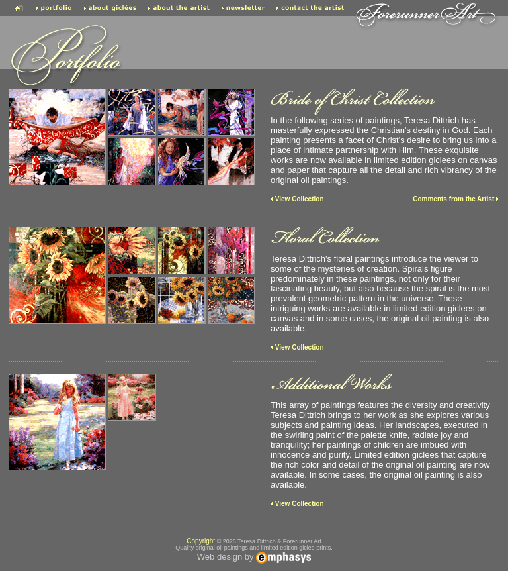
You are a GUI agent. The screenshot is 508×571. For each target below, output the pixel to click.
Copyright (201, 541)
